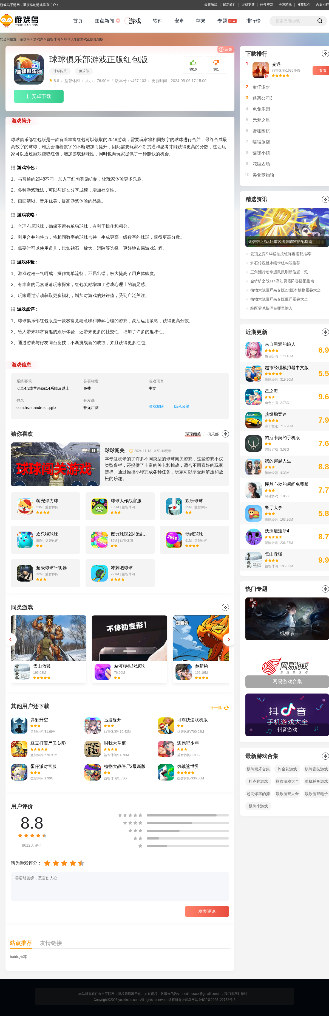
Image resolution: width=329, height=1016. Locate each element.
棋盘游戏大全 (287, 781)
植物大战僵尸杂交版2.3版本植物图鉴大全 (285, 290)
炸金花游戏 (287, 769)
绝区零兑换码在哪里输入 (271, 308)
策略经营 (271, 379)
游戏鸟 (25, 39)
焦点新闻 (104, 21)
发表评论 (207, 911)
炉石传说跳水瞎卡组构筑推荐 (275, 263)
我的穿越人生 (278, 461)
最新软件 (229, 5)
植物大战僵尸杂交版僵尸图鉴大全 (279, 299)
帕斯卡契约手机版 (282, 437)
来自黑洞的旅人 (280, 344)
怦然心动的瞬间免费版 (287, 484)
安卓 (179, 21)
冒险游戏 (271, 449)
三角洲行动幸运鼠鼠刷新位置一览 (279, 272)
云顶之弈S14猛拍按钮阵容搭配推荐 (280, 254)
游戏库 (38, 39)
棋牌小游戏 (258, 806)
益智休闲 (53, 39)
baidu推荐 (18, 957)
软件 (158, 21)
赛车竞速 (271, 426)
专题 (222, 21)
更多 (225, 433)
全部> (325, 589)
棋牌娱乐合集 (258, 769)
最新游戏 (210, 5)
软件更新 (266, 5)
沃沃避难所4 (277, 531)
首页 (78, 21)
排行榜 (253, 21)
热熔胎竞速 (276, 414)
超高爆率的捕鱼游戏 (258, 795)
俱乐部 (84, 71)
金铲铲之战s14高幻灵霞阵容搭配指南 (282, 281)
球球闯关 (60, 71)
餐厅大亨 (273, 507)
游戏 (135, 21)
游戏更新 (248, 5)
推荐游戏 (285, 5)
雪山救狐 (273, 554)
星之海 (271, 391)
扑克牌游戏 (258, 781)
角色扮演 (271, 356)
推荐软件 (303, 5)
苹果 (201, 21)
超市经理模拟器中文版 (287, 367)
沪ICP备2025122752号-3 (217, 1000)
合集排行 (322, 5)
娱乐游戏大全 (287, 794)
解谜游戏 (271, 496)
